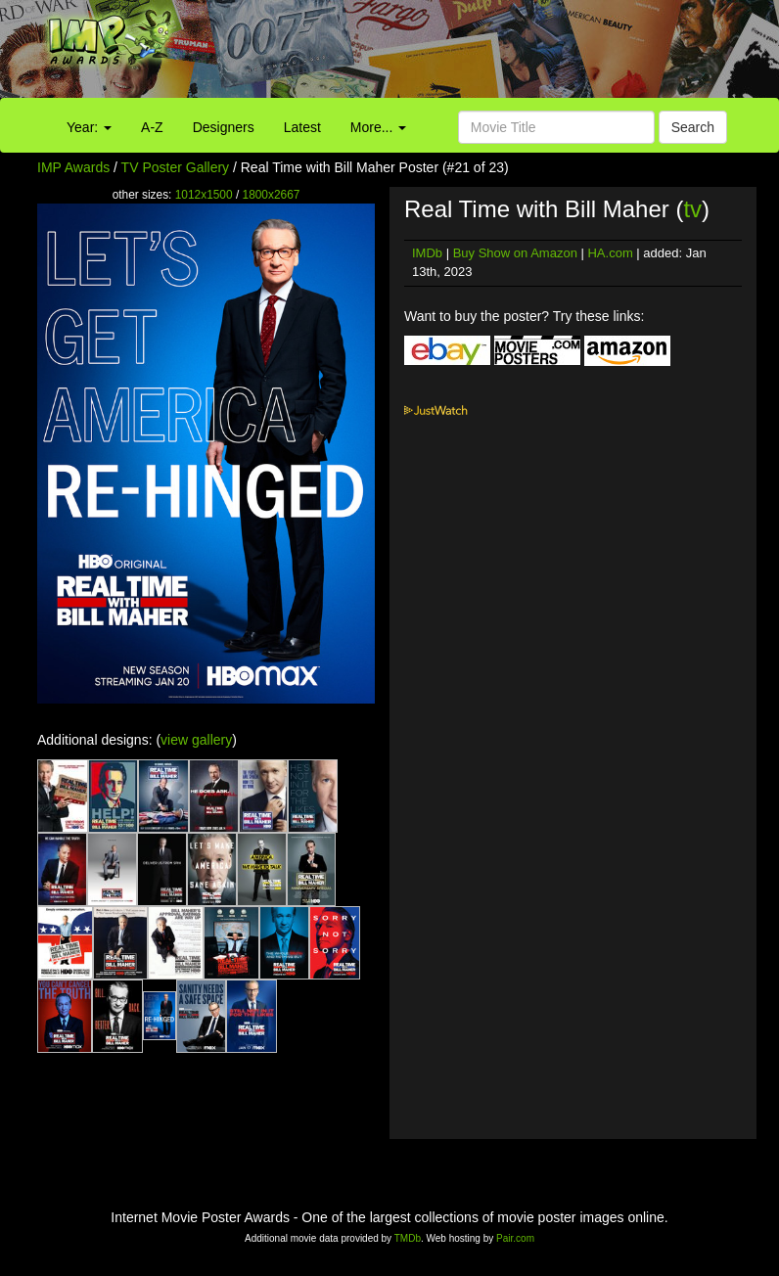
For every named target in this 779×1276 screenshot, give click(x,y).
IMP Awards (73, 167)
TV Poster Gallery (175, 167)
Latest (302, 127)
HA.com (609, 253)
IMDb (427, 253)
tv (692, 209)
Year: (89, 127)
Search (692, 127)
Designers (223, 127)
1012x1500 (204, 195)
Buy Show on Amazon (515, 253)
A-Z (152, 127)
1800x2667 (271, 195)
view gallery (196, 740)
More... (378, 127)
